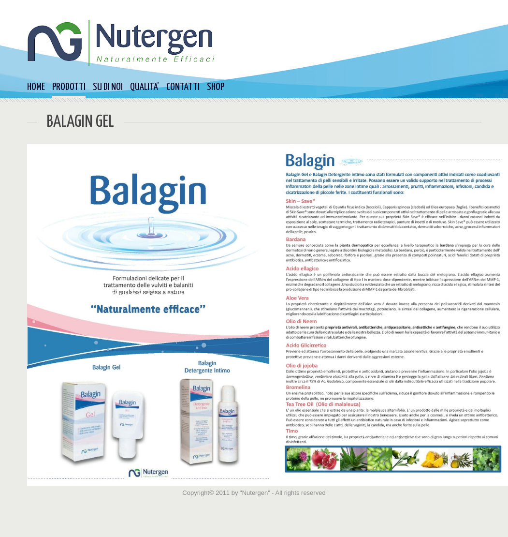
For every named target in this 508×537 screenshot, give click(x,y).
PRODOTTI (69, 87)
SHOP (215, 87)
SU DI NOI (108, 87)
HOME (36, 87)
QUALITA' (144, 87)
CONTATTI (183, 87)
